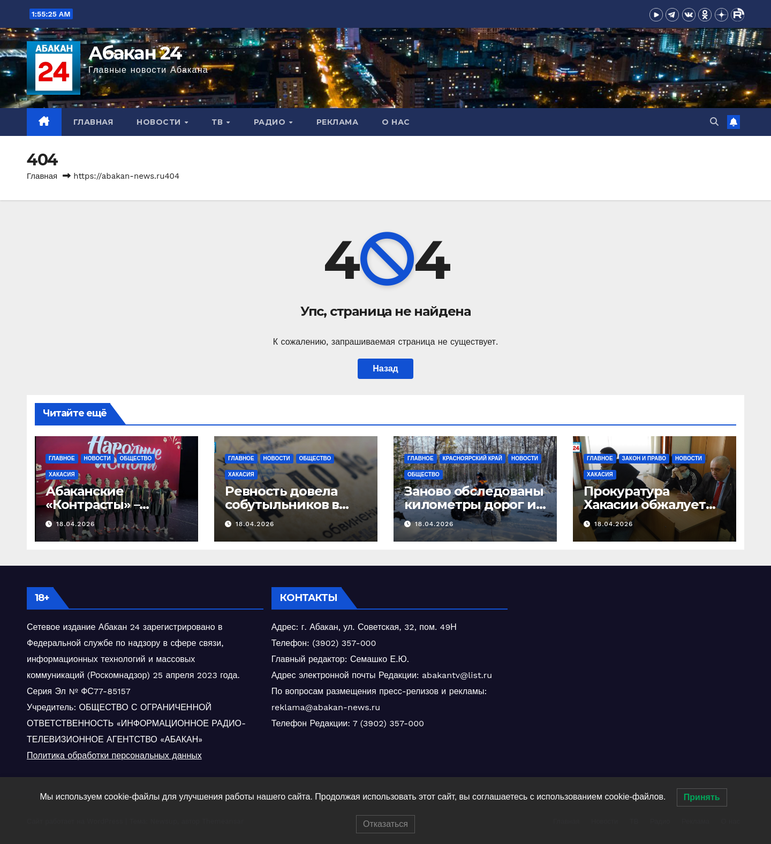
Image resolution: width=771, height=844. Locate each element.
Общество (136, 458)
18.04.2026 (75, 524)
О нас (396, 122)
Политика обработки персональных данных (114, 755)
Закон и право (644, 458)
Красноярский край (472, 458)
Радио (271, 122)
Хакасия (62, 474)
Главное (62, 458)
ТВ (218, 122)
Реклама (337, 122)
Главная (93, 122)
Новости (160, 122)
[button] (714, 122)
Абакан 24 (135, 53)
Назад (385, 368)
